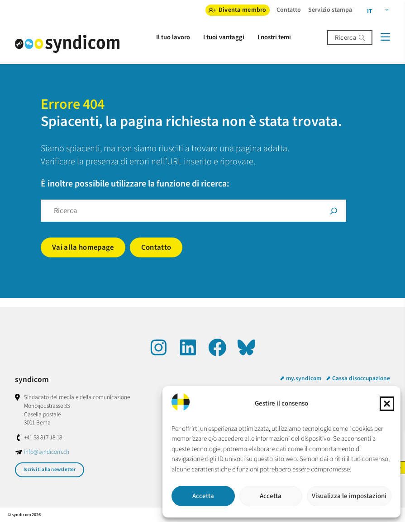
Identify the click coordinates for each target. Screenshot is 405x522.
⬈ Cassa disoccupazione (358, 378)
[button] (386, 403)
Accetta (203, 496)
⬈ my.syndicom (300, 378)
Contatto (156, 247)
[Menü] (385, 37)
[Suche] (333, 210)
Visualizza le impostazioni (349, 496)
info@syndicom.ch (46, 451)
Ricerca (345, 37)
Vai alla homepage (83, 247)
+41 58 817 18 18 (43, 437)
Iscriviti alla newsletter (50, 469)
